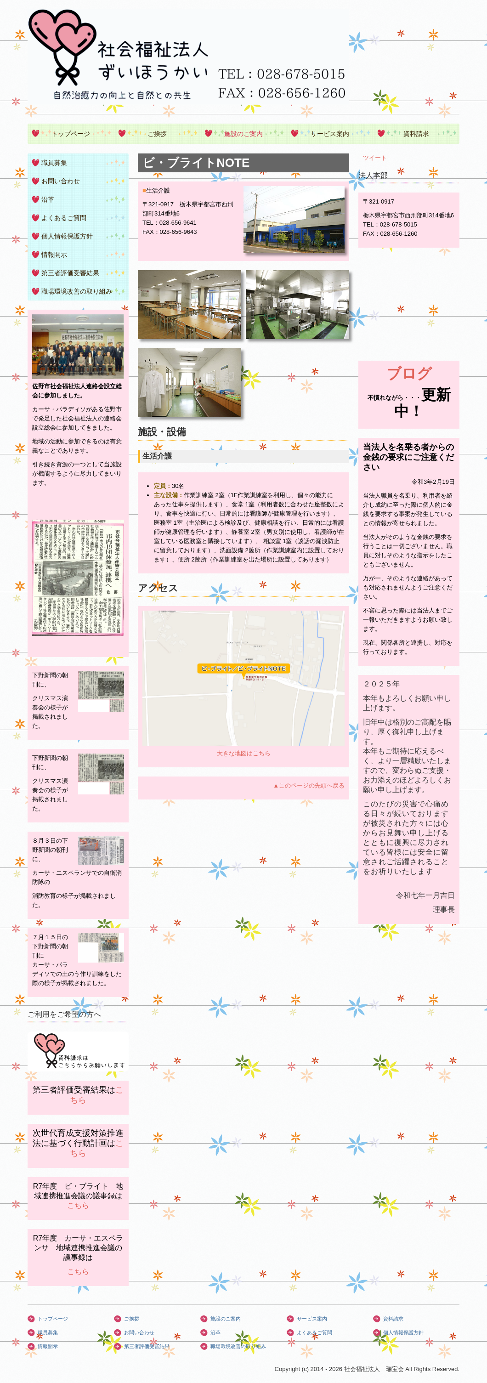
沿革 (47, 199)
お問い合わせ (60, 181)
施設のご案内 (243, 133)
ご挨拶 (157, 133)
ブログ (409, 373)
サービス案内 (330, 133)
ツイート (375, 157)
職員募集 (54, 162)
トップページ (70, 133)
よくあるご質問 (63, 217)
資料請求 (416, 133)
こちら (78, 1205)
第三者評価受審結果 (70, 273)
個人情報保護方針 (67, 236)
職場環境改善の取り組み (76, 291)
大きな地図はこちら (244, 753)
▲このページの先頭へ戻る (309, 785)
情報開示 (54, 254)
